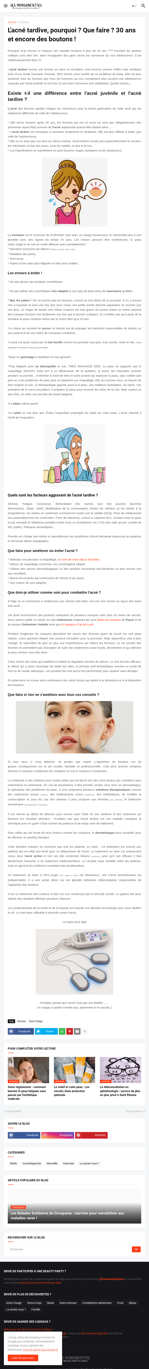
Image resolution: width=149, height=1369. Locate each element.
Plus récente (13, 1111)
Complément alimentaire (97, 1302)
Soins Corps (34, 1302)
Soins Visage (35, 1021)
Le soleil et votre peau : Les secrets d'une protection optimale (71, 1091)
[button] (5, 6)
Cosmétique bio (32, 1163)
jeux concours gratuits (94, 1333)
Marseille (52, 1163)
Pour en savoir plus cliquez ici (40, 1349)
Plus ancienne (134, 1111)
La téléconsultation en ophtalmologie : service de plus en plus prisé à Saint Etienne (120, 1091)
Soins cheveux (68, 1302)
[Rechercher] (70, 1249)
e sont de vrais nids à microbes (79, 559)
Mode (13, 1163)
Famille (35, 1309)
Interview (68, 1163)
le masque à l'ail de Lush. (78, 624)
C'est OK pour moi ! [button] (23, 1357)
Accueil (12, 22)
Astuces (24, 22)
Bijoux (132, 1302)
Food (120, 1302)
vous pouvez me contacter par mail (40, 1282)
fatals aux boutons (109, 619)
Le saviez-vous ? (89, 1163)
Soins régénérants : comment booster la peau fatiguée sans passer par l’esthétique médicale (27, 1093)
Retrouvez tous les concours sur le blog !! (28, 1329)
